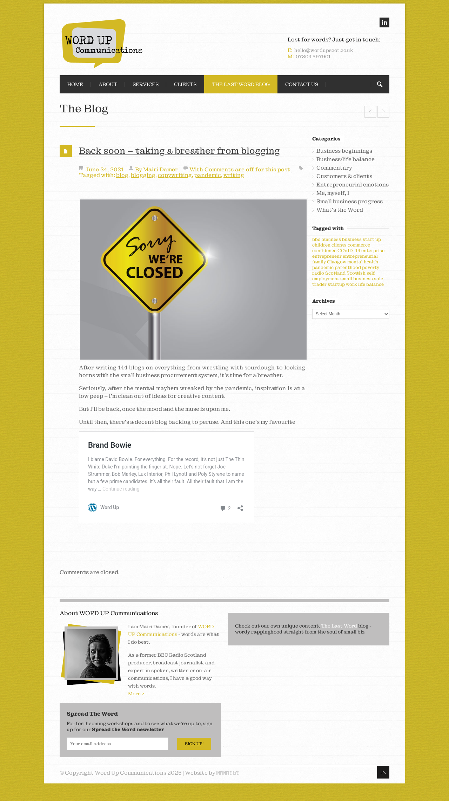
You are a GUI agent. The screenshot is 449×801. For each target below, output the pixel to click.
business (331, 239)
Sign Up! (194, 744)
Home (75, 84)
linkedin (384, 22)
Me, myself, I (332, 193)
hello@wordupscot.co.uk (323, 50)
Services (146, 84)
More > (136, 693)
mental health (362, 262)
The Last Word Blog (241, 84)
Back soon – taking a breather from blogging (179, 151)
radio (318, 273)
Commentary (334, 168)
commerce (359, 245)
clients (339, 245)
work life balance (365, 284)
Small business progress (349, 201)
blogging (143, 175)
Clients (185, 84)
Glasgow (336, 262)
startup (336, 284)
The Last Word (339, 626)
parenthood (348, 267)
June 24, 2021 (104, 169)
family (319, 262)
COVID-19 (348, 251)
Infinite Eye (227, 773)
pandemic (207, 175)
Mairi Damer (160, 169)
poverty (370, 267)
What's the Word (339, 210)
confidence (324, 251)
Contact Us (301, 84)
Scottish (356, 273)
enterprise (372, 251)
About (108, 84)
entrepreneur (327, 256)
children (321, 245)
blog (122, 175)
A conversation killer (383, 112)
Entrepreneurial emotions (352, 185)
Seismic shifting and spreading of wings (370, 112)
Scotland (335, 273)
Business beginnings (344, 151)
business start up (361, 239)
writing (233, 175)
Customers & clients (344, 176)
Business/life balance (345, 159)
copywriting (175, 175)
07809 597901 (313, 56)
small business (356, 279)
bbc (316, 239)
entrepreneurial (360, 256)
